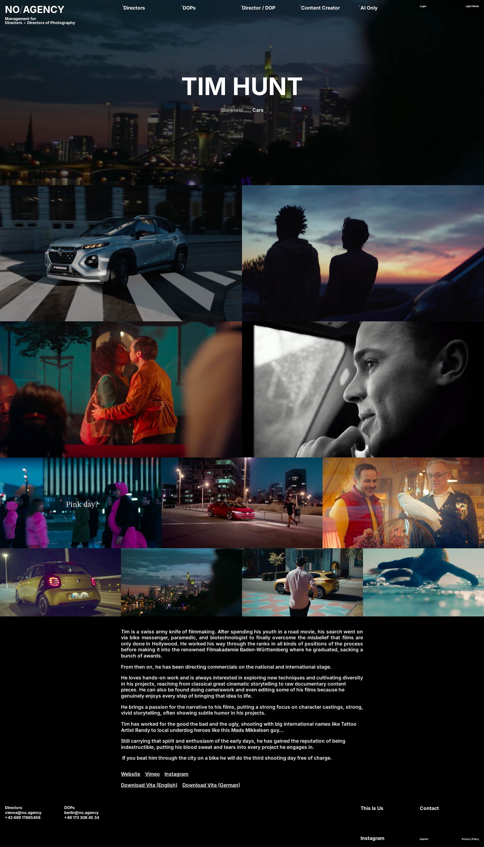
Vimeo (152, 774)
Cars (258, 110)
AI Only (369, 8)
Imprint (424, 839)
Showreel (232, 110)
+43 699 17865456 (22, 817)
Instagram (176, 774)
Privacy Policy (470, 839)
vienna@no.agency (23, 812)
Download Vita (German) (211, 785)
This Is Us (372, 808)
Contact (429, 808)
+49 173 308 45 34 (81, 817)
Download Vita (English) (149, 785)
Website (130, 774)
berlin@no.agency (81, 812)
